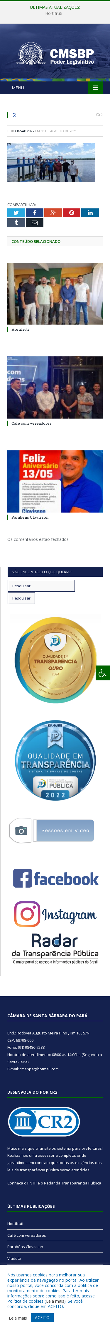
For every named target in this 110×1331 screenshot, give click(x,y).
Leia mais (55, 1301)
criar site (43, 1148)
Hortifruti (53, 13)
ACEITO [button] (42, 1317)
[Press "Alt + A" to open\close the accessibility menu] (103, 673)
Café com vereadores (31, 423)
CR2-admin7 (24, 131)
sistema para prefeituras (79, 1148)
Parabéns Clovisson (29, 517)
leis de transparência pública (33, 1170)
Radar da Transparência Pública (72, 1183)
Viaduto (14, 1258)
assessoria (48, 1155)
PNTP (32, 1183)
